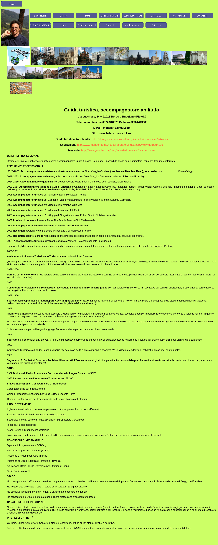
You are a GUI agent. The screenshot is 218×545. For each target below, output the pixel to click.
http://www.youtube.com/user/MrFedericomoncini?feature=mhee (118, 150)
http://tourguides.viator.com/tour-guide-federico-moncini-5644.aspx (130, 139)
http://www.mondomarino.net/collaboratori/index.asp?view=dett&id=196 (120, 144)
